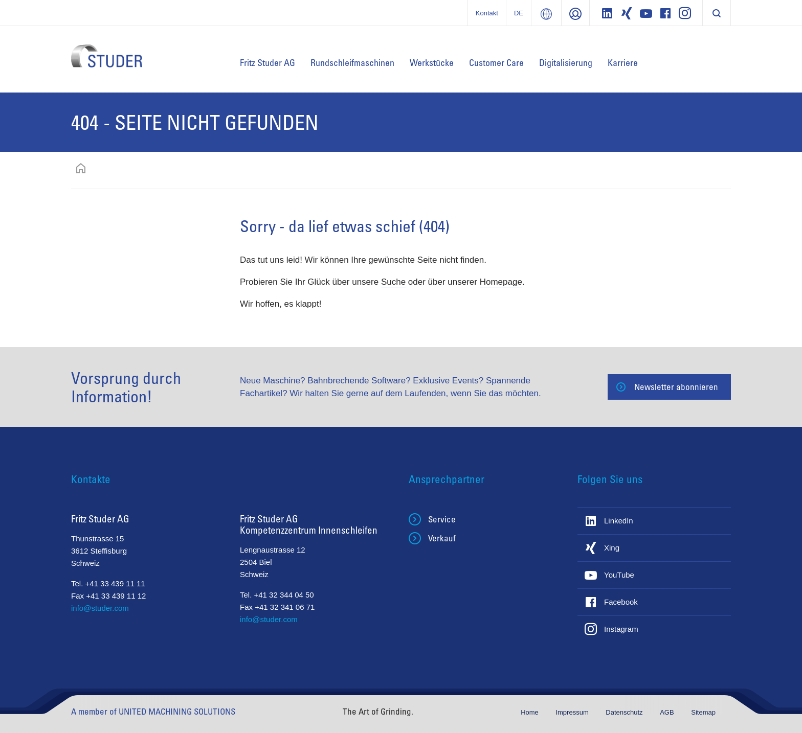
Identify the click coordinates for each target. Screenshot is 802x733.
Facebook (621, 602)
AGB (668, 712)
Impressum (572, 712)
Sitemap (703, 712)
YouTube (619, 574)
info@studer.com (100, 608)
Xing (611, 547)
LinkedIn (618, 520)
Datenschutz (625, 712)
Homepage (501, 282)
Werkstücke (432, 62)
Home (530, 712)
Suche (393, 282)
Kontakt (487, 13)
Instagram (621, 629)
